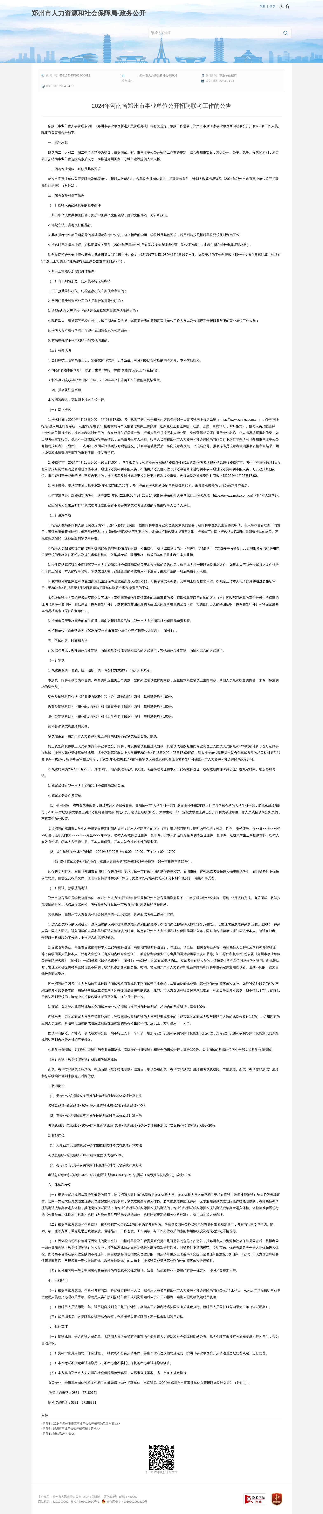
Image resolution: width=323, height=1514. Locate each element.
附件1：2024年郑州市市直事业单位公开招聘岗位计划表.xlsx (81, 1423)
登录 (272, 6)
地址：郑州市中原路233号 (100, 1496)
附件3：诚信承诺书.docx (58, 1433)
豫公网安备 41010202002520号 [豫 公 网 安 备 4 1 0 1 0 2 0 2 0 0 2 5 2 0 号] (124, 1501)
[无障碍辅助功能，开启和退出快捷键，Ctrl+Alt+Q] (284, 6)
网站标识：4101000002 (53, 1501)
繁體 (263, 6)
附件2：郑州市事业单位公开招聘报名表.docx (71, 1428)
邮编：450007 (128, 1496)
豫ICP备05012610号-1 (85, 1501)
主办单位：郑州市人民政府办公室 (59, 1496)
